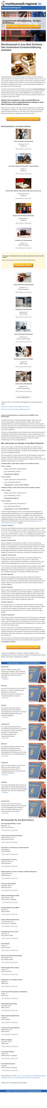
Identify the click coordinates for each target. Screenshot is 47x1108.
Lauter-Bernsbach (27, 1075)
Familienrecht (26, 406)
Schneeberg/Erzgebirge (38, 1075)
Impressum (30, 1091)
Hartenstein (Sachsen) (7, 1077)
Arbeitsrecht (4, 406)
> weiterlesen (5, 679)
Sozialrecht (10, 409)
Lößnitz (19, 1075)
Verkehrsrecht (26, 409)
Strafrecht (16, 409)
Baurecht (11, 406)
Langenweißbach (19, 1077)
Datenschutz (37, 1091)
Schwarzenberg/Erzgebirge (32, 1077)
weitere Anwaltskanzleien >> (23, 397)
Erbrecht (16, 406)
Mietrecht (3, 409)
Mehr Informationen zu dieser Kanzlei (23, 149)
